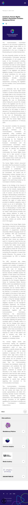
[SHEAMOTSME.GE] (14, 472)
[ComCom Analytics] (14, 442)
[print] (6, 23)
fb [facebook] (3, 493)
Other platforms (6, 418)
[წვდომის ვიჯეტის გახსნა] (4, 501)
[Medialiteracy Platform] (14, 427)
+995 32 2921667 (7, 499)
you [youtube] (10, 493)
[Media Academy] (14, 457)
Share (3, 411)
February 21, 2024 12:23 (8, 10)
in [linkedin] (7, 493)
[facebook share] (25, 411)
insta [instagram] (14, 493)
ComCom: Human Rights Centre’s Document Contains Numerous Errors (13, 18)
